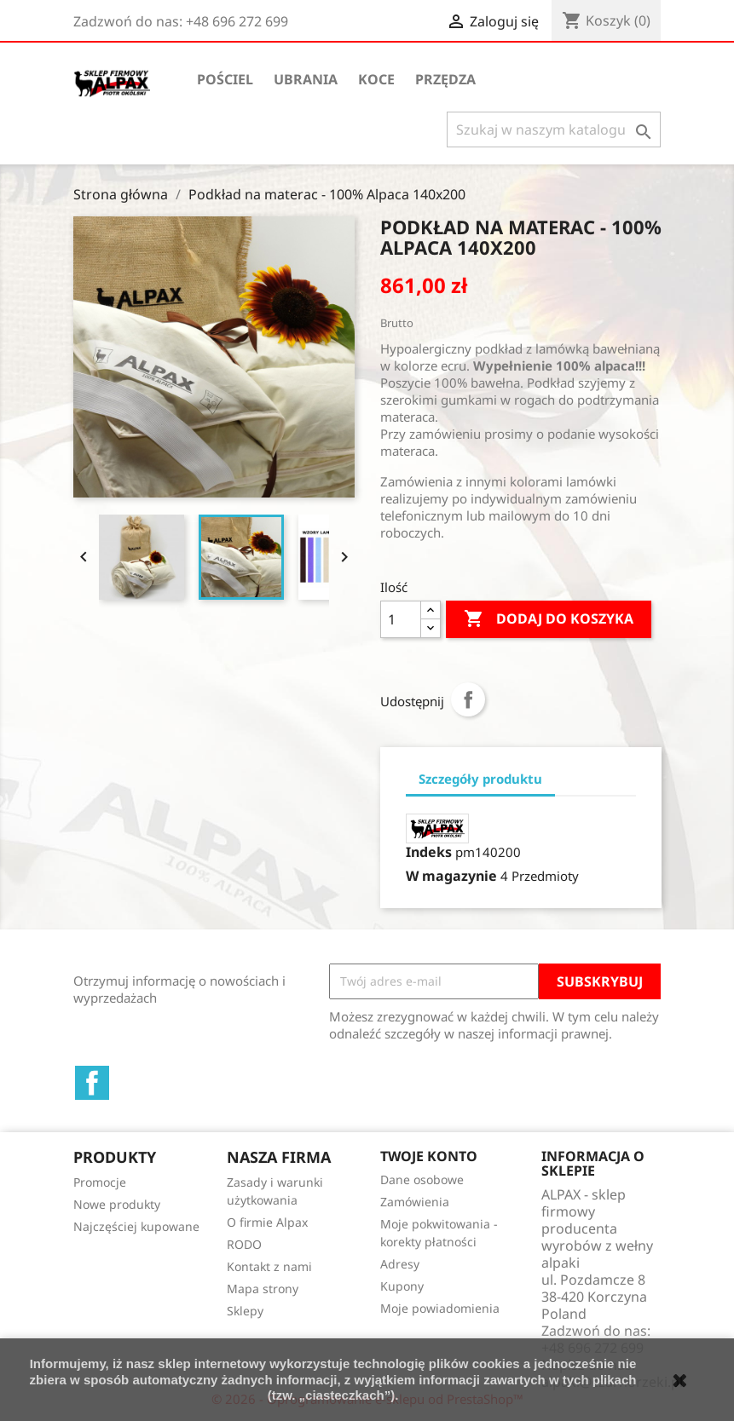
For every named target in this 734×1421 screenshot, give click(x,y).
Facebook (92, 1083)
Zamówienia (414, 1202)
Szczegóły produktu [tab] (480, 778)
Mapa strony (262, 1288)
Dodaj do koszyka (548, 619)
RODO (244, 1244)
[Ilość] (400, 619)
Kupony (402, 1286)
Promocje (99, 1182)
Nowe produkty (116, 1204)
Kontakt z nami (269, 1266)
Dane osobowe (422, 1179)
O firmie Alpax (267, 1222)
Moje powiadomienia (440, 1308)
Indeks (429, 851)
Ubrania (306, 79)
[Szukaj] (554, 129)
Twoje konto (428, 1156)
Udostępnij (468, 699)
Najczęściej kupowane (136, 1226)
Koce (376, 79)
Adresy (399, 1264)
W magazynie (451, 875)
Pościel (225, 79)
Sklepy (245, 1311)
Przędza (445, 79)
